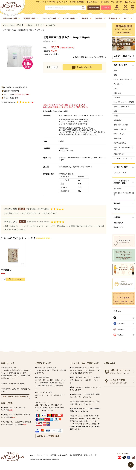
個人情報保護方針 (75, 455)
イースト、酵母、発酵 (121, 107)
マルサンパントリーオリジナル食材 (124, 148)
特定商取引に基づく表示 (58, 455)
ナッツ (116, 88)
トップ (4, 30)
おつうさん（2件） (11, 222)
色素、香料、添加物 (121, 125)
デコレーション (119, 134)
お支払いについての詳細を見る (48, 436)
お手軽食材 (117, 138)
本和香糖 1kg (6, 270)
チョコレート (118, 84)
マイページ (43, 25)
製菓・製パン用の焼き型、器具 (124, 194)
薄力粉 (14, 30)
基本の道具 (117, 188)
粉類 (8, 30)
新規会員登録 (94, 7)
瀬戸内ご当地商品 (120, 143)
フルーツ (117, 97)
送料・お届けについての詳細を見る (15, 396)
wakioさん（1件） (11, 209)
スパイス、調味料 (120, 129)
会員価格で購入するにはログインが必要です (89, 57)
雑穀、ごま (117, 93)
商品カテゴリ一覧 (90, 455)
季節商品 (117, 209)
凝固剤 (116, 116)
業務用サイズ (118, 227)
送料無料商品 (118, 223)
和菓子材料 (117, 120)
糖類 (115, 75)
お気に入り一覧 (31, 25)
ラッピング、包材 (120, 172)
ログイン (106, 7)
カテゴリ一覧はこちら (122, 56)
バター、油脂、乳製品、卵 (123, 79)
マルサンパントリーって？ (39, 455)
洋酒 (115, 111)
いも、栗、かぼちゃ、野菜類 (124, 102)
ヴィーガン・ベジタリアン (123, 158)
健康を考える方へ (120, 154)
